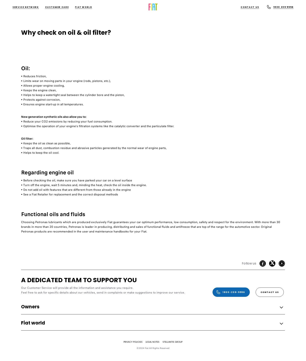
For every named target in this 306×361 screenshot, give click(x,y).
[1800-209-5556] (231, 292)
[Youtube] (282, 263)
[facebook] (263, 263)
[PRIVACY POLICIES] (133, 341)
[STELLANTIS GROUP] (172, 341)
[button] (152, 307)
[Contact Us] (250, 7)
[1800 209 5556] (280, 7)
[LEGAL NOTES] (152, 341)
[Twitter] (272, 263)
